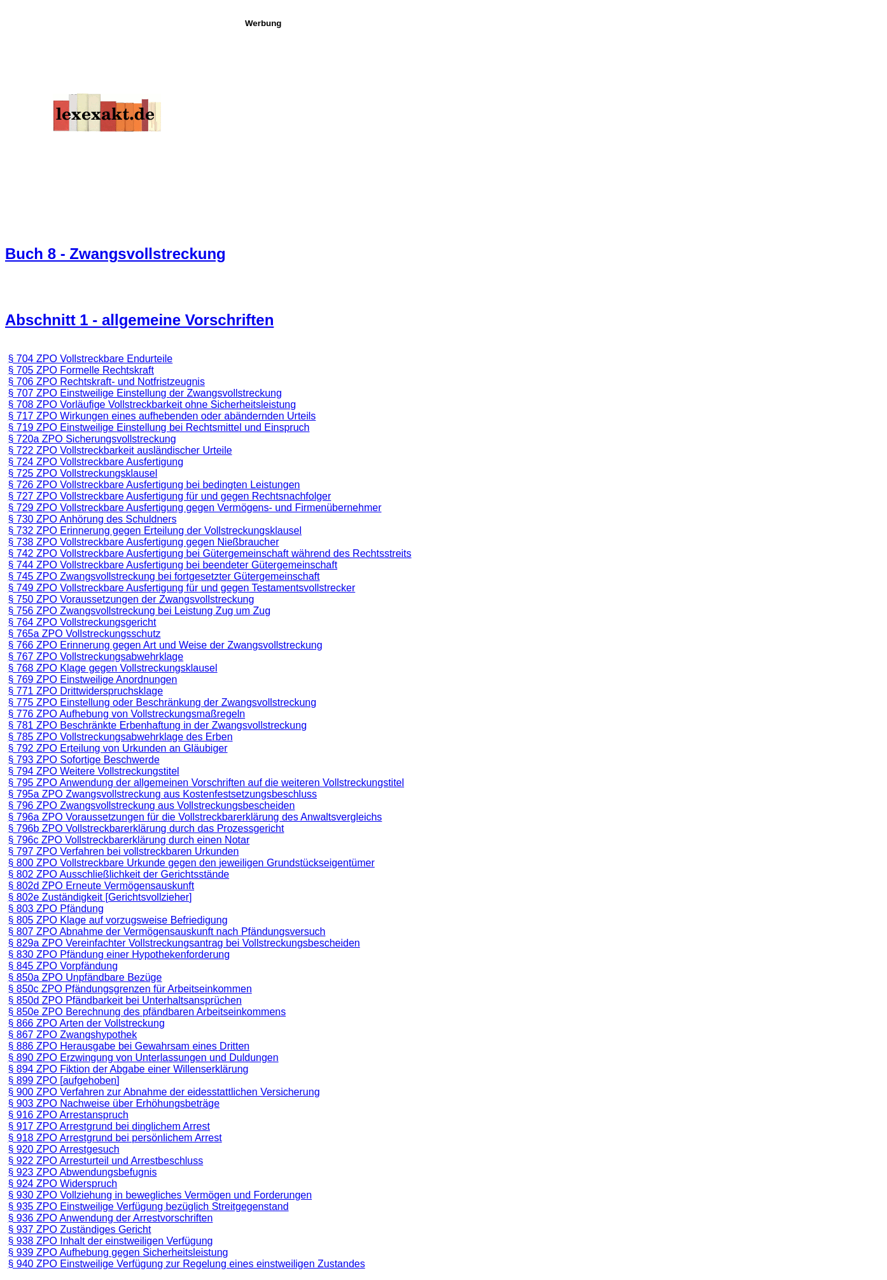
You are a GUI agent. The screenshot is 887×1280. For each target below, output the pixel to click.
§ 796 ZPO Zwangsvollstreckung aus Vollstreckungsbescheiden (151, 805)
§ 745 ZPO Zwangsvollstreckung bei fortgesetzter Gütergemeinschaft (163, 576)
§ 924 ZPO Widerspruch (62, 1183)
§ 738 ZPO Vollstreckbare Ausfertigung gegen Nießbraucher (143, 542)
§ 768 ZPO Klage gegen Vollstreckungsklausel (112, 668)
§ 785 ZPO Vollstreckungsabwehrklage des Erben (120, 736)
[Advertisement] (562, 117)
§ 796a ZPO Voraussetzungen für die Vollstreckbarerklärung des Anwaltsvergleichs (195, 817)
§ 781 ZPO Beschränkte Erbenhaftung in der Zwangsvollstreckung (157, 725)
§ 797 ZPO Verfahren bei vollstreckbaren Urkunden (123, 851)
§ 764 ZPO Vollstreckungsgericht (82, 622)
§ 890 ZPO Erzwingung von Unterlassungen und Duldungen (143, 1057)
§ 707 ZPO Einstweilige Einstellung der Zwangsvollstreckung (144, 393)
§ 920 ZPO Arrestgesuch (63, 1149)
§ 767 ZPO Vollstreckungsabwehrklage (95, 656)
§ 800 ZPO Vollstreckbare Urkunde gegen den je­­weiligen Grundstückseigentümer (191, 862)
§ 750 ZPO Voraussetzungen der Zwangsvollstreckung (131, 599)
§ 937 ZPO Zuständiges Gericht (79, 1229)
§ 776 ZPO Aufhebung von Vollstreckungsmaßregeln (126, 713)
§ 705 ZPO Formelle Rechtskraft (80, 370)
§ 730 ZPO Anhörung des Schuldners (92, 519)
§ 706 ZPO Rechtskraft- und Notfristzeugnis (106, 381)
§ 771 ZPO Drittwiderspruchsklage (85, 691)
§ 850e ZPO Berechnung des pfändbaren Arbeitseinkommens (147, 1011)
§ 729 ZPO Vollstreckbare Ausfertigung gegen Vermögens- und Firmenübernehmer (194, 507)
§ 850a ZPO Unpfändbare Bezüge (85, 977)
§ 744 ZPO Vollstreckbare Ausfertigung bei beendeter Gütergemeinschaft (172, 564)
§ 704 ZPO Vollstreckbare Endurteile (90, 358)
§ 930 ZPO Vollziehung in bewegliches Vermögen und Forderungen (160, 1195)
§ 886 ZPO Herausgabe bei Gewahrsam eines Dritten (128, 1046)
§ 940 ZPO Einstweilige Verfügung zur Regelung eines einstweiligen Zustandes (186, 1263)
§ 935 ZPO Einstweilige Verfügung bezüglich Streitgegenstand (148, 1206)
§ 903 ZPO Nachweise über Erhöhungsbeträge (114, 1103)
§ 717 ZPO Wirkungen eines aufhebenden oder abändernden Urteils (162, 416)
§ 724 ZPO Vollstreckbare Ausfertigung (95, 461)
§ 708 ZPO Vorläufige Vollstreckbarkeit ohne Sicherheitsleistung (152, 404)
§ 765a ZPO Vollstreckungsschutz (84, 633)
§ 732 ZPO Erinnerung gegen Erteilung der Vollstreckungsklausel (155, 530)
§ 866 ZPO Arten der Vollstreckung (86, 1023)
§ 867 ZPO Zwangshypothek (72, 1034)
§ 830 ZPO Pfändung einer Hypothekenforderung (119, 954)
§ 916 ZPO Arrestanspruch (68, 1114)
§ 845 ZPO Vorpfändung (63, 965)
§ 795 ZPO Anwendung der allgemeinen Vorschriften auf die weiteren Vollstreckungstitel (206, 782)
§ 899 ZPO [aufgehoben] (63, 1080)
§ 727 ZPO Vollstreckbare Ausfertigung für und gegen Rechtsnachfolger (169, 496)
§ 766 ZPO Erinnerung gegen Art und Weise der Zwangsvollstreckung (165, 645)
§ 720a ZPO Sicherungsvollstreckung (92, 438)
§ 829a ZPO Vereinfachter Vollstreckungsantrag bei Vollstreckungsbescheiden (184, 943)
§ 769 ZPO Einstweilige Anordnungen (92, 679)
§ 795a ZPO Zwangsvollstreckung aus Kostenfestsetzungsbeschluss (162, 794)
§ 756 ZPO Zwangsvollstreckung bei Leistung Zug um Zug (139, 610)
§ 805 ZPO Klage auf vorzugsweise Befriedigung (117, 920)
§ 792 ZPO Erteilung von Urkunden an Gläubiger (117, 748)
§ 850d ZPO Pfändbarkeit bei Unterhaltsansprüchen (124, 1000)
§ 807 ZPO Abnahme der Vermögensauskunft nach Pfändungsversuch (166, 931)
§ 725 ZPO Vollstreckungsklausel (82, 473)
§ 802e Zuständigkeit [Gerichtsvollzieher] (100, 897)
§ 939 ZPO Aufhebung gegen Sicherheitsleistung (118, 1252)
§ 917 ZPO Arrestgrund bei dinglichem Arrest (109, 1126)
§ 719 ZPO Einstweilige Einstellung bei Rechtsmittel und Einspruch (158, 427)
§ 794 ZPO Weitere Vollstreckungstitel (93, 771)
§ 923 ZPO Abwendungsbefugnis (82, 1172)
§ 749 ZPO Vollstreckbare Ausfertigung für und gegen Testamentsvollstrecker (181, 587)
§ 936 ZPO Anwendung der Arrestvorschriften (110, 1218)
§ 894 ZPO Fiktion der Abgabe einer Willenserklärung (128, 1069)
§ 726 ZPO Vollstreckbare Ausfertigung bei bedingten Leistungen (154, 484)
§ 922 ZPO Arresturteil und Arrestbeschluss (105, 1160)
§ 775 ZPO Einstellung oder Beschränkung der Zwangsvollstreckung (162, 702)
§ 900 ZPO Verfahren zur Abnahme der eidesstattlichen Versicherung (163, 1092)
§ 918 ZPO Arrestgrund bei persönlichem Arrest (114, 1137)
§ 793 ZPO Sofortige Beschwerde (83, 759)
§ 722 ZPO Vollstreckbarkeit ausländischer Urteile (120, 450)
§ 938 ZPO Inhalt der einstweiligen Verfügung (110, 1240)
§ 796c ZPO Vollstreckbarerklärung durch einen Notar (128, 839)
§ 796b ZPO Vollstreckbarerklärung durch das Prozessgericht (146, 828)
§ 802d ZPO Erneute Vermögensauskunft (101, 885)
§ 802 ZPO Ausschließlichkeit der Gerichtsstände (118, 874)
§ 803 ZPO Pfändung (55, 908)
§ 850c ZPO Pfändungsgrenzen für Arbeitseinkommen (129, 988)
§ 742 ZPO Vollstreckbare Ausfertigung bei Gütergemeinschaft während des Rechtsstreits (209, 553)
